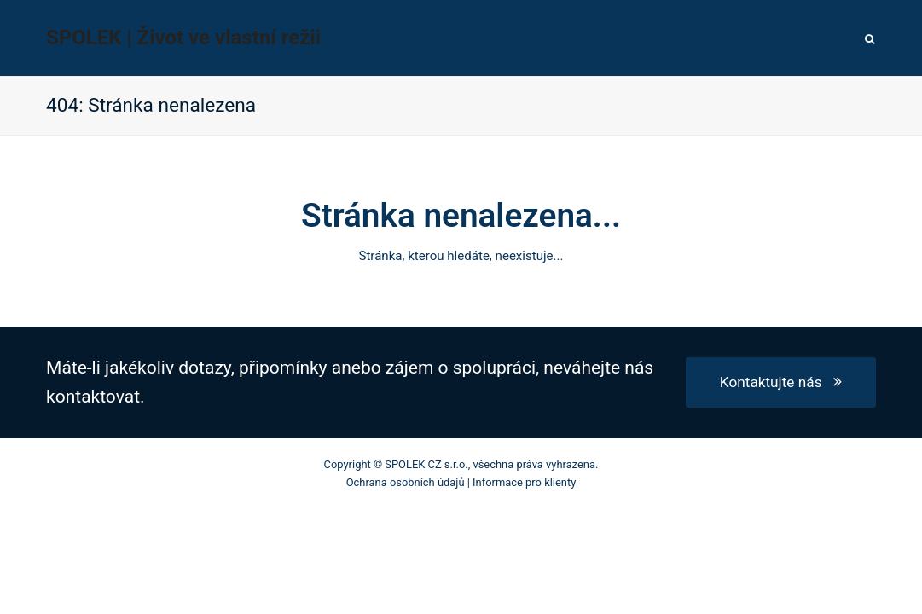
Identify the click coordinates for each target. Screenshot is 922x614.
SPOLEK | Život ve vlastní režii (183, 37)
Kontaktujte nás (781, 382)
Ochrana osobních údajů (405, 482)
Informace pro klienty (524, 482)
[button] (870, 38)
